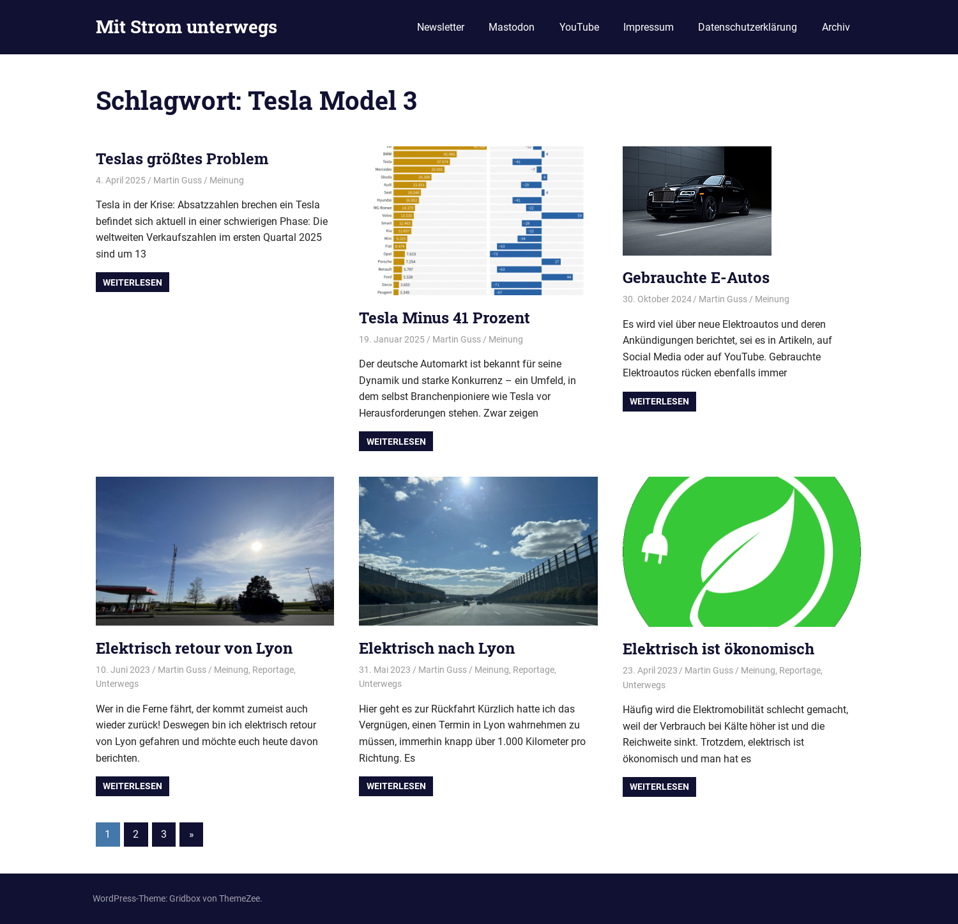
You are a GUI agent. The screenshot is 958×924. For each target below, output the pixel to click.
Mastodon (512, 27)
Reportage (273, 670)
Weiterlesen (132, 282)
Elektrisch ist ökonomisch (718, 648)
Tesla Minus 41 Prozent (444, 317)
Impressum (648, 27)
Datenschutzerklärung (747, 27)
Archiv (836, 27)
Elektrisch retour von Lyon (194, 648)
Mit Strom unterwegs (186, 26)
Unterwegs (117, 684)
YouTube (579, 27)
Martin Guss (177, 180)
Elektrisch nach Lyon (437, 648)
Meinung (226, 180)
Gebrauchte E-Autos (696, 277)
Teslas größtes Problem (182, 158)
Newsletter (440, 27)
